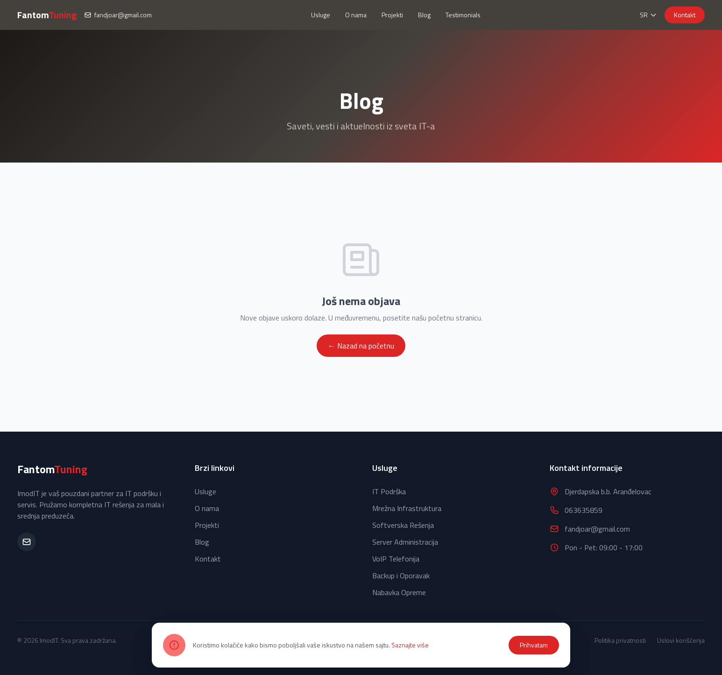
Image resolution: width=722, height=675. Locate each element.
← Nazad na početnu (361, 345)
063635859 (583, 510)
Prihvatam (534, 645)
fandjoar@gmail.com (118, 15)
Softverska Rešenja (403, 525)
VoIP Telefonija (395, 558)
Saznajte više (410, 645)
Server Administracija (405, 541)
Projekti (392, 15)
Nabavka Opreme (399, 592)
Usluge (320, 15)
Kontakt (684, 15)
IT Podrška (389, 491)
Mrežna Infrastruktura (406, 508)
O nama (356, 15)
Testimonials (463, 15)
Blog (424, 15)
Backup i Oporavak (401, 575)
